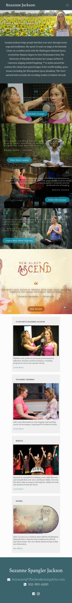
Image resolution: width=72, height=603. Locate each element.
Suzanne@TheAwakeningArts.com (36, 579)
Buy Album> (18, 548)
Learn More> (18, 367)
